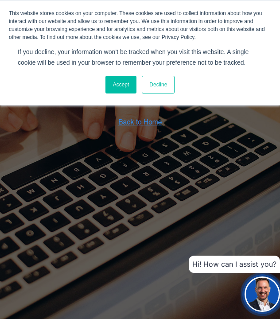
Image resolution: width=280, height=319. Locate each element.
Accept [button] (121, 85)
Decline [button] (158, 85)
